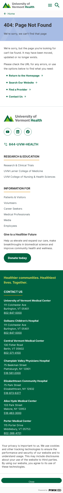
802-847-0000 (13, 312)
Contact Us (16, 96)
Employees (10, 225)
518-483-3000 (12, 413)
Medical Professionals (17, 214)
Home (11, 13)
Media (7, 220)
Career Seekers (13, 208)
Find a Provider (18, 89)
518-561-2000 (12, 373)
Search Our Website (21, 82)
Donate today (17, 258)
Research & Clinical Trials (19, 165)
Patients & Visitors (15, 197)
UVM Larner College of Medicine (23, 171)
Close (31, 481)
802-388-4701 (12, 433)
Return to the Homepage (24, 75)
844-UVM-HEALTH (23, 144)
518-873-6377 (12, 393)
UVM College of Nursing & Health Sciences (29, 176)
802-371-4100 (12, 352)
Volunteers (10, 203)
